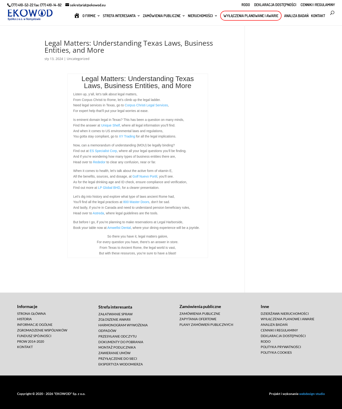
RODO (246, 5)
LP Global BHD (109, 188)
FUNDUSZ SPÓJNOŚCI (34, 336)
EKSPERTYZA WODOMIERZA (120, 364)
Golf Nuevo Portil (145, 176)
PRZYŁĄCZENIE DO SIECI (117, 359)
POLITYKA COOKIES (276, 352)
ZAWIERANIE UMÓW (114, 353)
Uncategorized (78, 58)
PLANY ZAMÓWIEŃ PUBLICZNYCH (206, 325)
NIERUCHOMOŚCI (200, 16)
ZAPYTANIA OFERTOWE (197, 319)
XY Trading (127, 136)
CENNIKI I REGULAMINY (318, 5)
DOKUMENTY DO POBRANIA (120, 342)
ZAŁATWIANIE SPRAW (115, 314)
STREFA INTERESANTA (119, 16)
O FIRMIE (89, 16)
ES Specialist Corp (103, 151)
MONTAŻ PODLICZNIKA (117, 347)
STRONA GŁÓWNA (31, 314)
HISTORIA (24, 319)
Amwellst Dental (119, 228)
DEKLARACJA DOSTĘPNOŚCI (275, 5)
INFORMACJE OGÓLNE (34, 325)
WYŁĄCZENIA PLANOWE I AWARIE (287, 319)
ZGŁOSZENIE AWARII (114, 319)
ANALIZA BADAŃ (296, 16)
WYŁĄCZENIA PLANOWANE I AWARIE (250, 15)
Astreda (98, 213)
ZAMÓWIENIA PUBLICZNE (162, 16)
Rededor (99, 162)
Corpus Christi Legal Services (146, 105)
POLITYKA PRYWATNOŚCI (281, 347)
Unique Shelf (110, 125)
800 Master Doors (136, 202)
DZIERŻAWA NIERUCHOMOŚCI (285, 314)
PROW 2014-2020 (30, 341)
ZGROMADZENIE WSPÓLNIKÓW (42, 330)
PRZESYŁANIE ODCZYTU (117, 336)
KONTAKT (318, 16)
